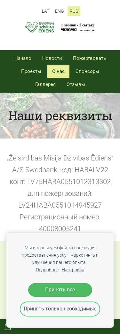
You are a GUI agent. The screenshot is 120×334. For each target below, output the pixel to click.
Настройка (73, 270)
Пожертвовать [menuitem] (89, 58)
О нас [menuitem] (58, 71)
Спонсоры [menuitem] (87, 71)
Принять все (60, 290)
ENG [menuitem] (59, 11)
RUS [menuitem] (74, 11)
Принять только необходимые (60, 309)
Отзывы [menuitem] (76, 84)
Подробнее (47, 270)
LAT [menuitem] (45, 11)
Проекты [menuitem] (31, 71)
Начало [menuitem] (22, 58)
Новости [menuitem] (52, 58)
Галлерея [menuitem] (45, 84)
